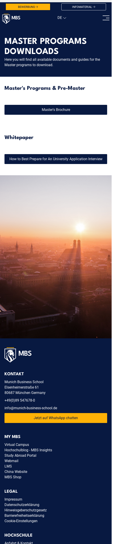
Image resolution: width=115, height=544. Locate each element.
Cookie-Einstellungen (21, 521)
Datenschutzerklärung (21, 505)
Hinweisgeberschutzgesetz (25, 510)
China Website (15, 472)
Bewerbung (28, 7)
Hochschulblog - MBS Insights (28, 450)
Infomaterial (83, 7)
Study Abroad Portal (20, 455)
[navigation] (61, 18)
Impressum (13, 499)
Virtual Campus (16, 445)
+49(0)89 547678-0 (19, 400)
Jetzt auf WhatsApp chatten (56, 418)
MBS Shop (12, 477)
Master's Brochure (56, 110)
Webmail (11, 461)
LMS (8, 466)
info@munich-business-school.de (30, 408)
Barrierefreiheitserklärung (24, 515)
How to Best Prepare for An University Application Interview (55, 159)
